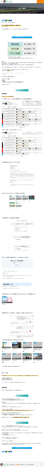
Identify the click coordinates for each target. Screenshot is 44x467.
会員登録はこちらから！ (22, 37)
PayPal (3, 69)
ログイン (39, 1)
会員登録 (42, 1)
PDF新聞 (3, 29)
